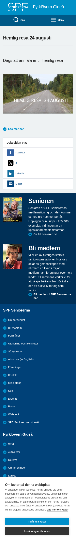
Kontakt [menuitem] (12, 375)
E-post (18, 184)
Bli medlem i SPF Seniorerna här (52, 296)
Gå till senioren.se (45, 234)
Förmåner (14, 335)
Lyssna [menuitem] (12, 398)
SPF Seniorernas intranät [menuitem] (23, 422)
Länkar (12, 475)
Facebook (20, 152)
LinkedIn (19, 173)
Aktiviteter (14, 452)
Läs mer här (16, 128)
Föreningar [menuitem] (14, 367)
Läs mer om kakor (58, 509)
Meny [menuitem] (57, 20)
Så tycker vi (15, 351)
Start (11, 444)
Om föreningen (17, 467)
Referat (12, 459)
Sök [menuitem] (19, 20)
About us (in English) (20, 359)
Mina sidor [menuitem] (14, 382)
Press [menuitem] (11, 406)
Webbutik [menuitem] (13, 414)
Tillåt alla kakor (37, 521)
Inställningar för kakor (37, 531)
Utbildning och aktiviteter (23, 343)
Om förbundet (16, 319)
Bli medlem (15, 327)
